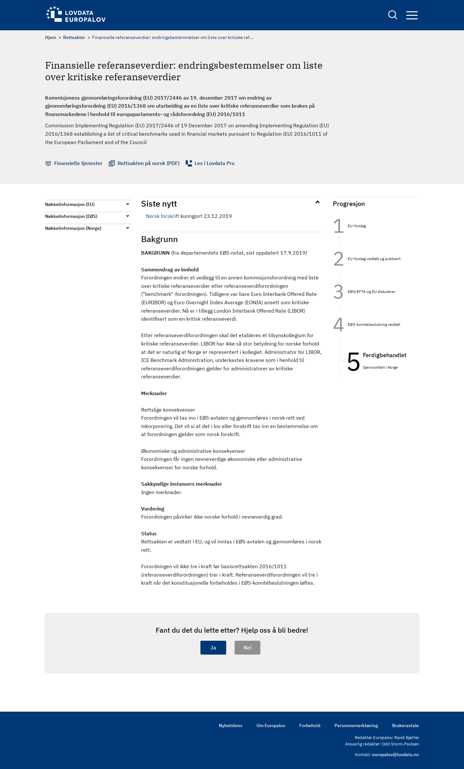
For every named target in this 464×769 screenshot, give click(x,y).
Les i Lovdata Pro (215, 163)
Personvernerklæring (356, 725)
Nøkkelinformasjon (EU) (70, 204)
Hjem (50, 37)
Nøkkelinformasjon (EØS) (71, 216)
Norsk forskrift (162, 216)
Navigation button (412, 15)
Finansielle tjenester (78, 163)
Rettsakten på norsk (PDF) (148, 163)
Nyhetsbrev (230, 725)
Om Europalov (270, 725)
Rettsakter (74, 37)
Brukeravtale (405, 725)
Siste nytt (159, 203)
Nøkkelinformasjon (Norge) (73, 228)
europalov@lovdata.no (395, 754)
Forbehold (309, 725)
